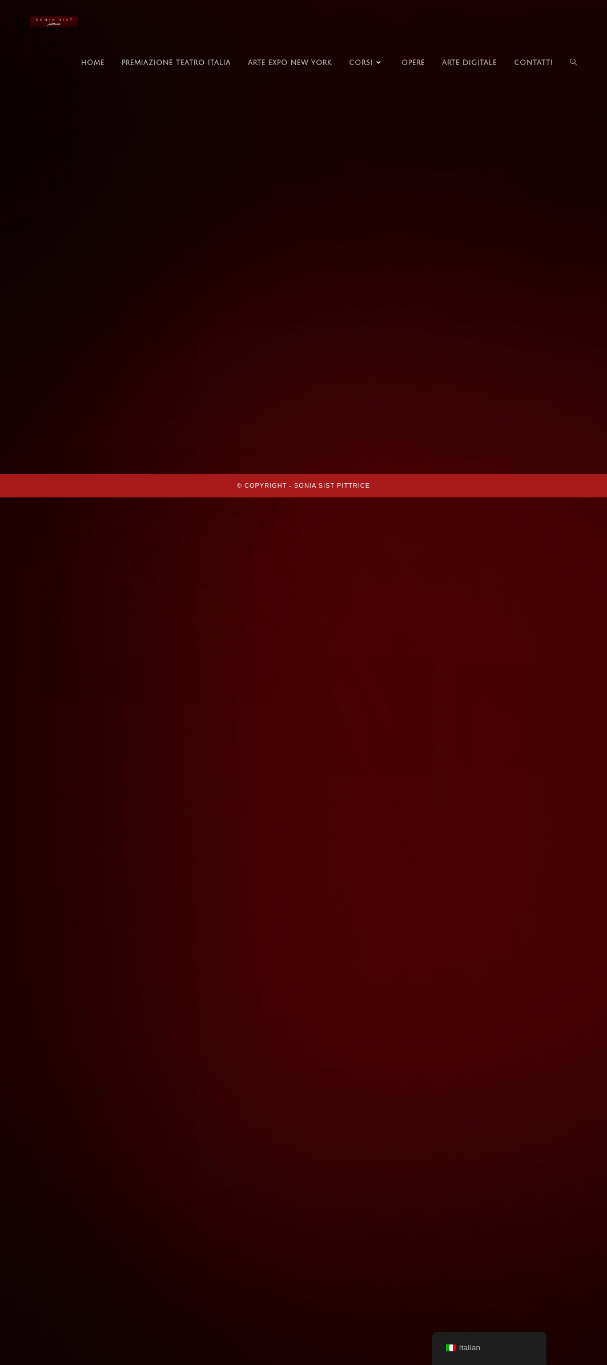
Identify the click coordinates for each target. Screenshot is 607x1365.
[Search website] (573, 63)
